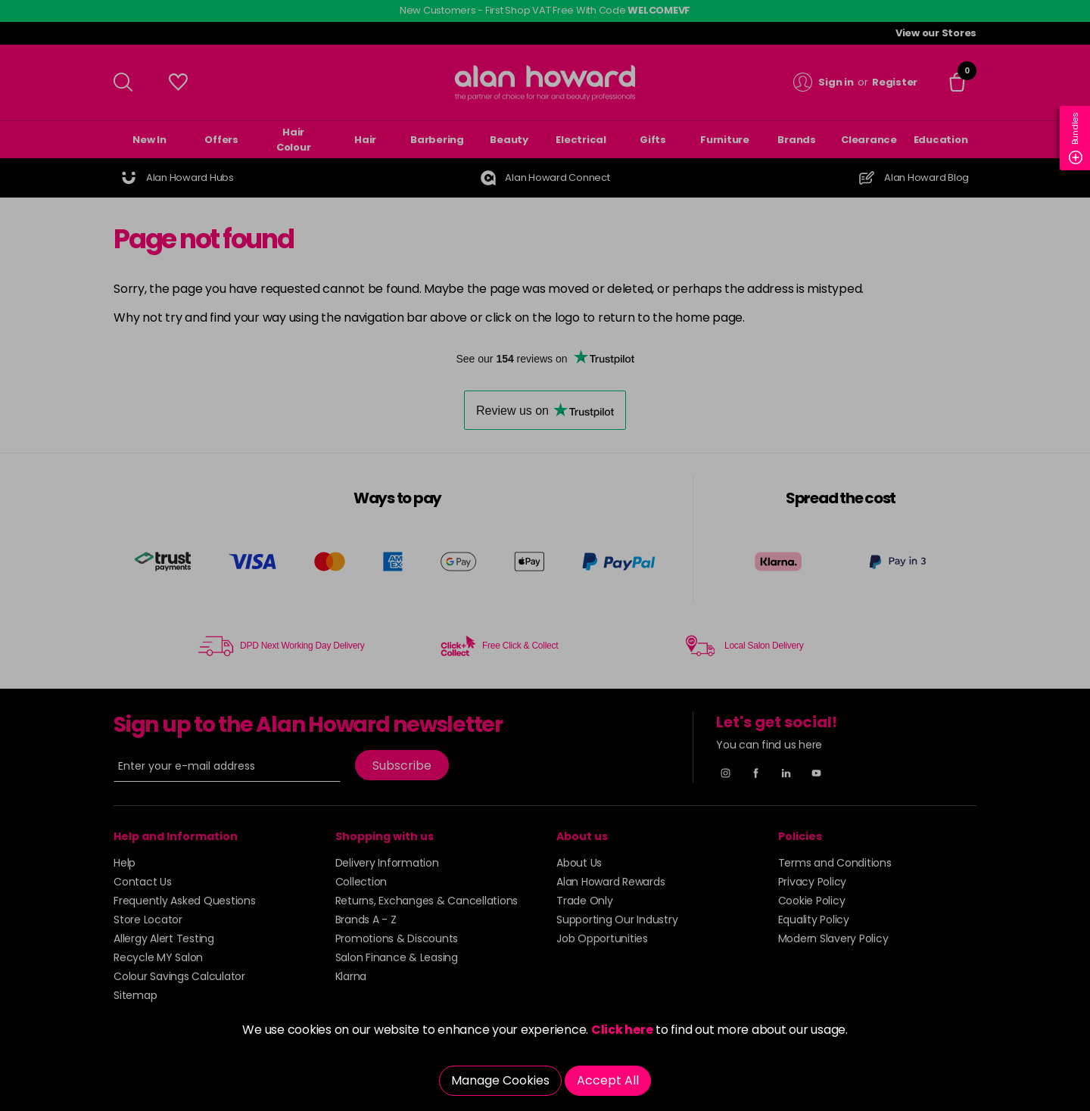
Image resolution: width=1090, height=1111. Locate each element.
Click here (622, 1029)
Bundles (1075, 138)
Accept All (608, 1080)
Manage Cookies (500, 1080)
